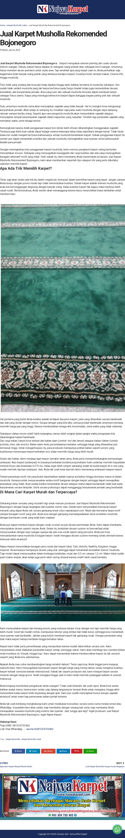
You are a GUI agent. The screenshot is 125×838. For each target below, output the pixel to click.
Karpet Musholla (13, 739)
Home (2, 25)
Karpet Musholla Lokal (17, 25)
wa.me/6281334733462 (40, 729)
